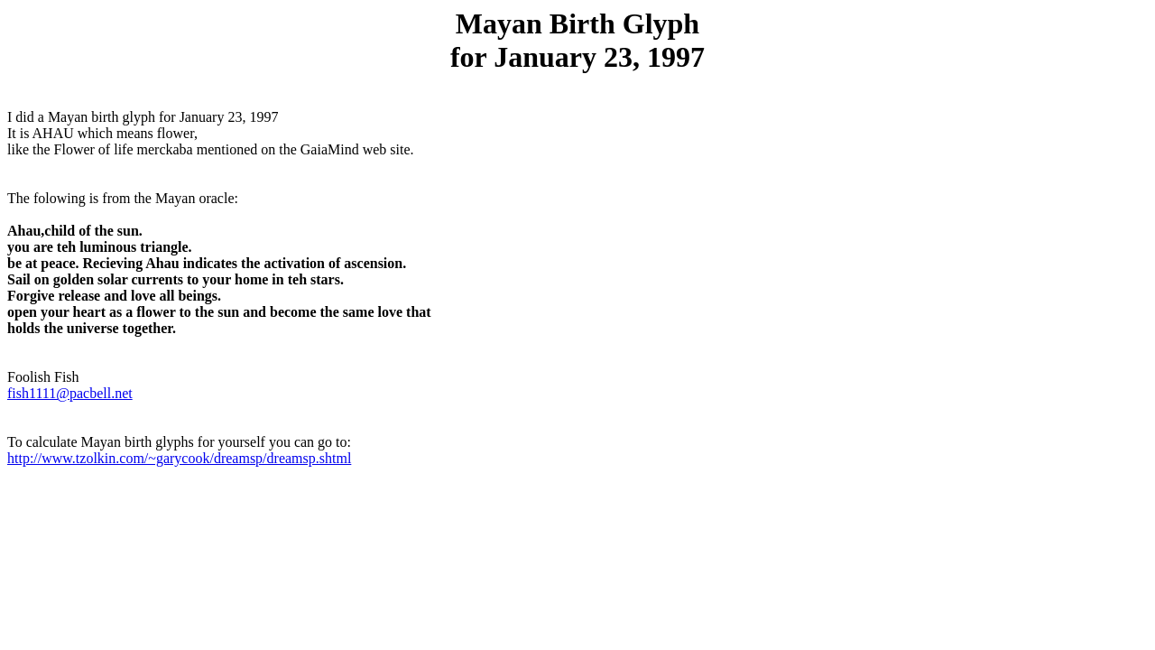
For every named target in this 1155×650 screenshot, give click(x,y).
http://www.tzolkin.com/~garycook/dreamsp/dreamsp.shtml (179, 458)
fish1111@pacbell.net (70, 393)
